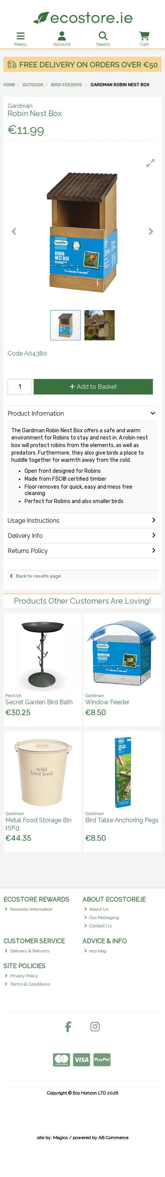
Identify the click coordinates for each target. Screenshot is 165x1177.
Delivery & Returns (27, 950)
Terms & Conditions (27, 984)
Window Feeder (107, 702)
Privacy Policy (21, 975)
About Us (96, 909)
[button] (151, 163)
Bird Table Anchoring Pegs (122, 820)
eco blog (95, 950)
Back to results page (38, 576)
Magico (60, 1137)
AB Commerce (113, 1137)
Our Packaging (102, 917)
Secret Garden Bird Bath (39, 702)
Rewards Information (29, 909)
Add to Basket (93, 386)
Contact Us (98, 926)
